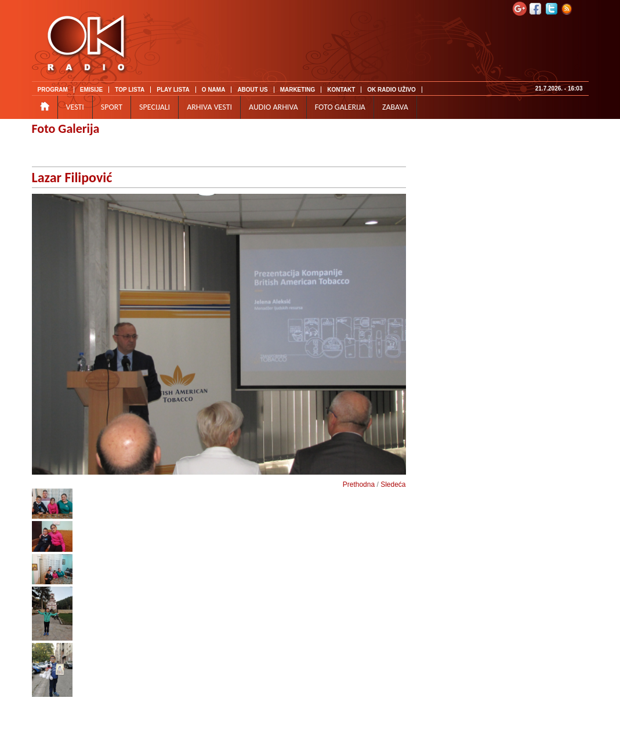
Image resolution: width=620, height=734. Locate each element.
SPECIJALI (154, 107)
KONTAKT (341, 89)
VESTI (75, 107)
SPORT (111, 107)
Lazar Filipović (72, 177)
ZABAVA (395, 107)
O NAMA (214, 89)
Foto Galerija (66, 128)
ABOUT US (252, 89)
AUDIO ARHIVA (273, 107)
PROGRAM (53, 89)
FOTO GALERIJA (340, 107)
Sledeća (392, 484)
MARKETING (298, 89)
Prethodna (359, 484)
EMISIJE (91, 89)
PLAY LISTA (173, 89)
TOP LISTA (129, 89)
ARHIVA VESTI (209, 107)
